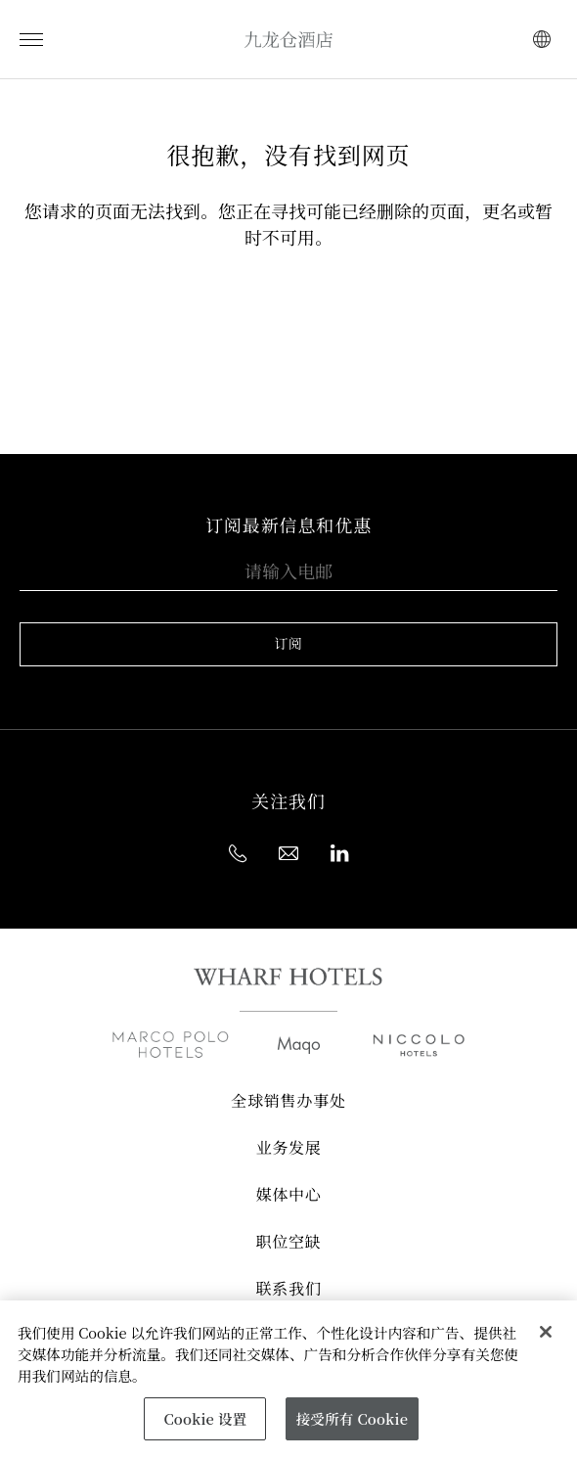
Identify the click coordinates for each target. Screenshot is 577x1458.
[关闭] (545, 1331)
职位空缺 (288, 1243)
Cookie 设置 (204, 1418)
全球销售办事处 (288, 1102)
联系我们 (288, 1290)
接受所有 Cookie (352, 1418)
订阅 (288, 644)
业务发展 (288, 1149)
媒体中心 (288, 1196)
